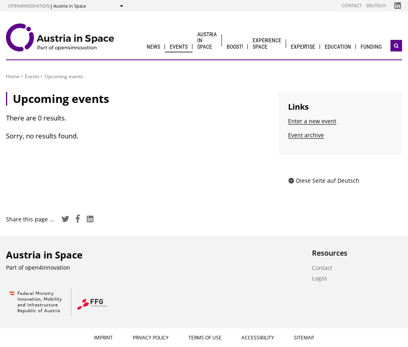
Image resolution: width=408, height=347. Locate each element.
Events (179, 46)
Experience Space (267, 43)
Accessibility (257, 337)
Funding (371, 46)
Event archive (306, 135)
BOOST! (235, 46)
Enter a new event (312, 121)
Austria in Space (207, 40)
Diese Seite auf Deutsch (323, 180)
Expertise (303, 46)
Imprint (103, 337)
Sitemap (304, 337)
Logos (319, 278)
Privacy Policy (151, 337)
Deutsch (376, 5)
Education (338, 46)
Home (13, 76)
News (153, 46)
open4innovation (28, 6)
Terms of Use (205, 337)
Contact (352, 5)
